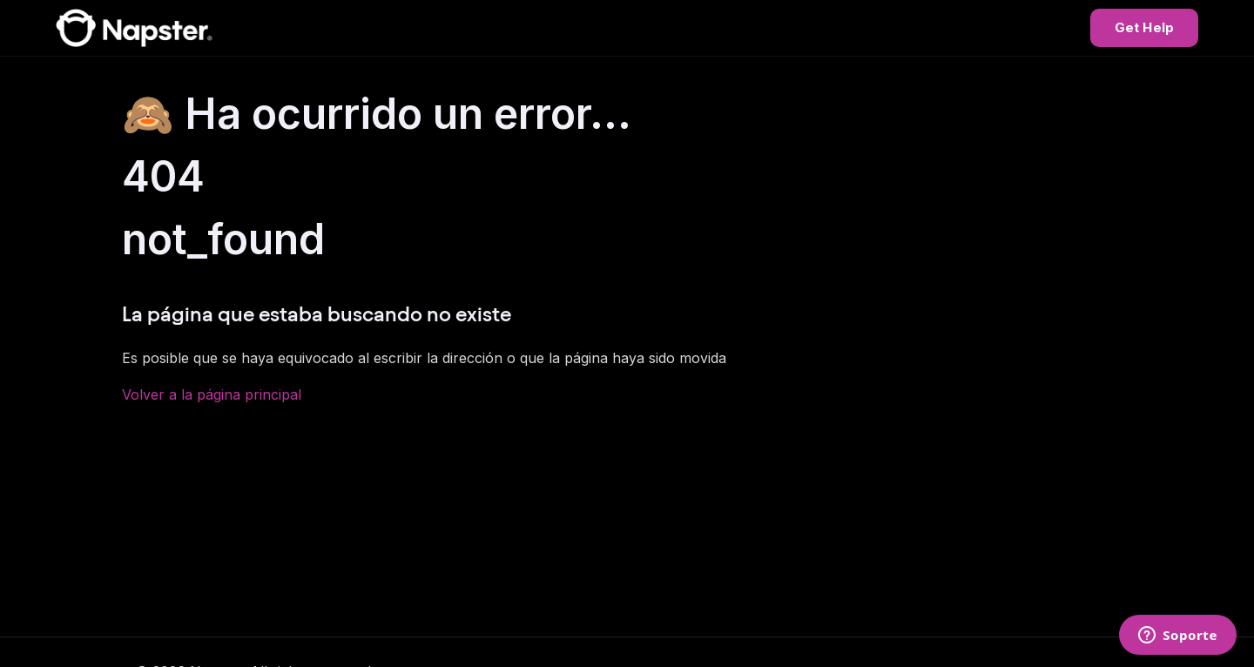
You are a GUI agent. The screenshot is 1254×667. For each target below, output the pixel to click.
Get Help (1144, 27)
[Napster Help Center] (134, 28)
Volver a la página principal (211, 394)
